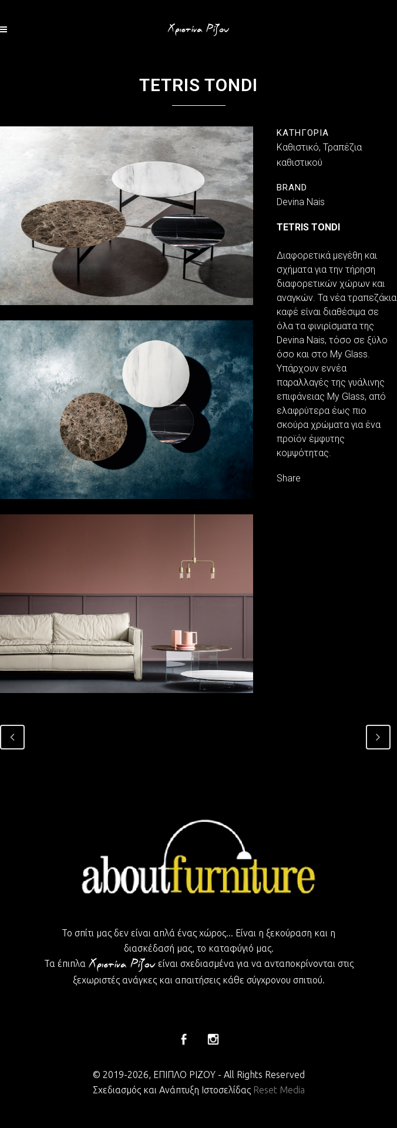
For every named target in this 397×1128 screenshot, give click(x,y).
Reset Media (279, 1090)
